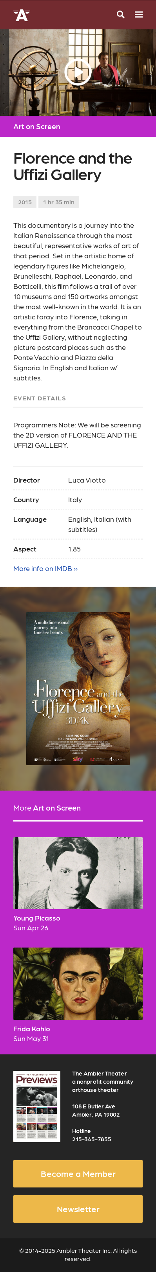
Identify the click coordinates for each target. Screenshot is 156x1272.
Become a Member (78, 1173)
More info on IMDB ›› (45, 568)
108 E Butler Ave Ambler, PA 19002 (96, 1110)
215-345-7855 (91, 1139)
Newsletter (78, 1208)
